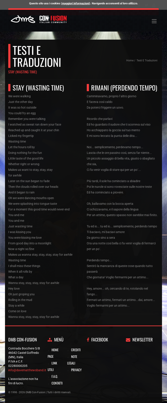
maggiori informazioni (75, 3)
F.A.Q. (55, 376)
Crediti (76, 349)
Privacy (76, 369)
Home (130, 60)
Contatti (57, 383)
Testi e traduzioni (147, 60)
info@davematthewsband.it (27, 370)
